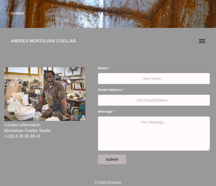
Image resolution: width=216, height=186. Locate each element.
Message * (106, 111)
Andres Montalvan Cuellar (43, 41)
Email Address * (111, 90)
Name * (103, 68)
